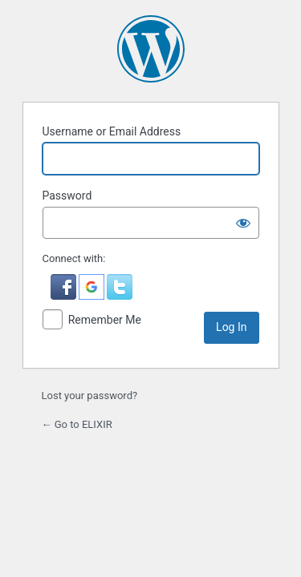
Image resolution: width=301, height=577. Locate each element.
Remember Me (104, 319)
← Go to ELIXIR (77, 424)
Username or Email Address (112, 131)
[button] (65, 296)
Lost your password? (90, 395)
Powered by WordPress (151, 49)
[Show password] (243, 223)
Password (67, 195)
